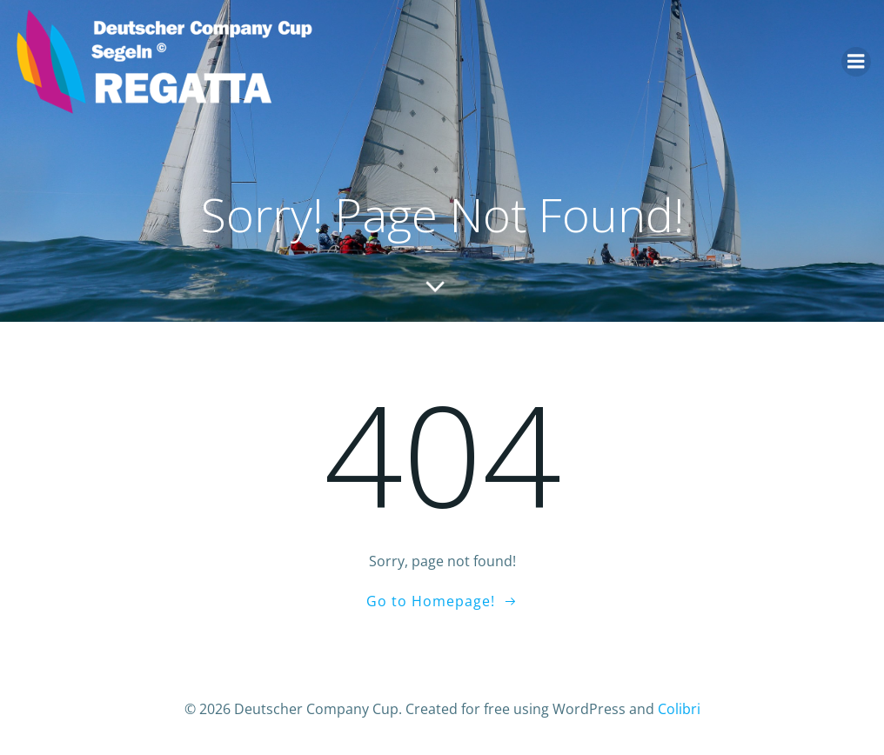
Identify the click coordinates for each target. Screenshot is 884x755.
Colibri (679, 708)
